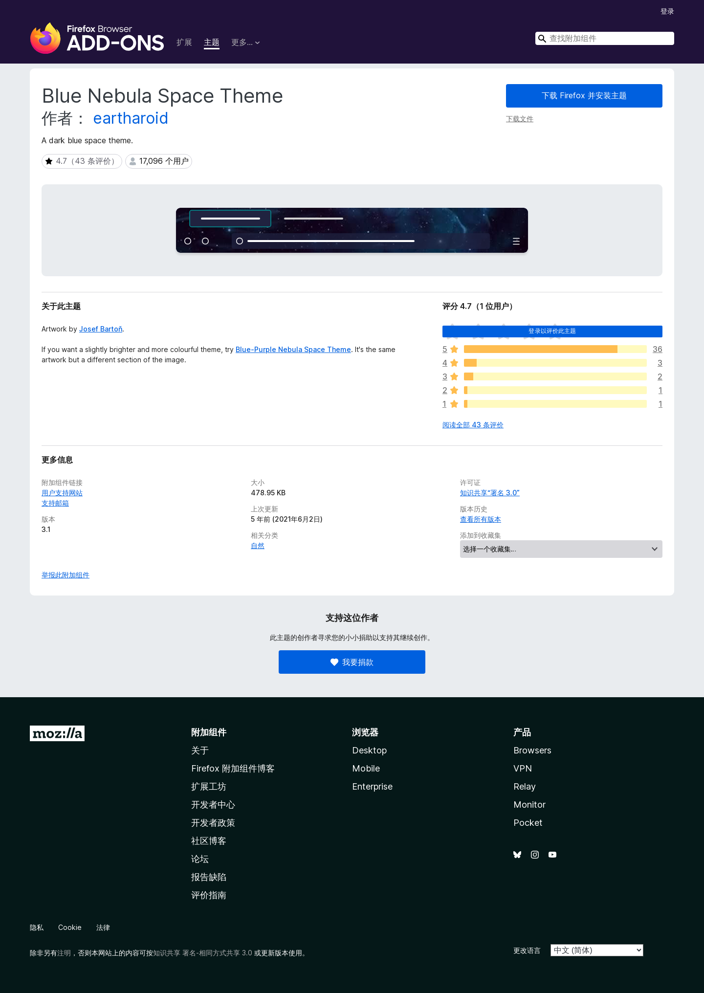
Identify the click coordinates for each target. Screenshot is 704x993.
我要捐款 (352, 662)
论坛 (200, 859)
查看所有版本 (480, 519)
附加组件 (208, 732)
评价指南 (208, 895)
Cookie (70, 927)
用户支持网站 (62, 492)
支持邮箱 (55, 503)
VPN (522, 768)
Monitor (529, 804)
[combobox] (604, 38)
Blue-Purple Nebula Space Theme (293, 349)
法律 (103, 927)
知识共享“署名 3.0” (490, 492)
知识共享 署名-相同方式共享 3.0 (202, 953)
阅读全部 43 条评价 (473, 424)
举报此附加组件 (65, 575)
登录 (667, 11)
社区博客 (208, 841)
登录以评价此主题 (552, 330)
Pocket (528, 822)
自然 (257, 545)
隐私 (37, 927)
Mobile (366, 768)
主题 (212, 42)
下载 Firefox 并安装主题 (584, 95)
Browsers (532, 750)
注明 (64, 953)
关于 (200, 750)
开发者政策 (213, 822)
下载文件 (519, 118)
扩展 (184, 42)
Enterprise (372, 786)
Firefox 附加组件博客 (233, 768)
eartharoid (131, 118)
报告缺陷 (208, 877)
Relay (524, 786)
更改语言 (527, 950)
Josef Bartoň (100, 329)
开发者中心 (213, 804)
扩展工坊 (208, 786)
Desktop (369, 750)
